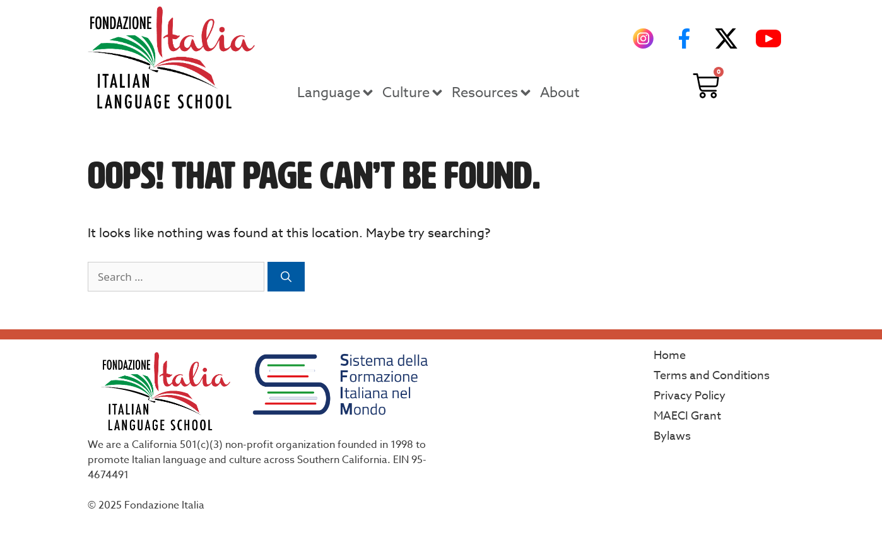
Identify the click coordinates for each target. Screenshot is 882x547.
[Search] (286, 277)
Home (670, 355)
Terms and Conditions (712, 375)
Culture (413, 93)
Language (336, 93)
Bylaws (672, 436)
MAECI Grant (687, 416)
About (560, 93)
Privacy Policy (690, 395)
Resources (492, 93)
